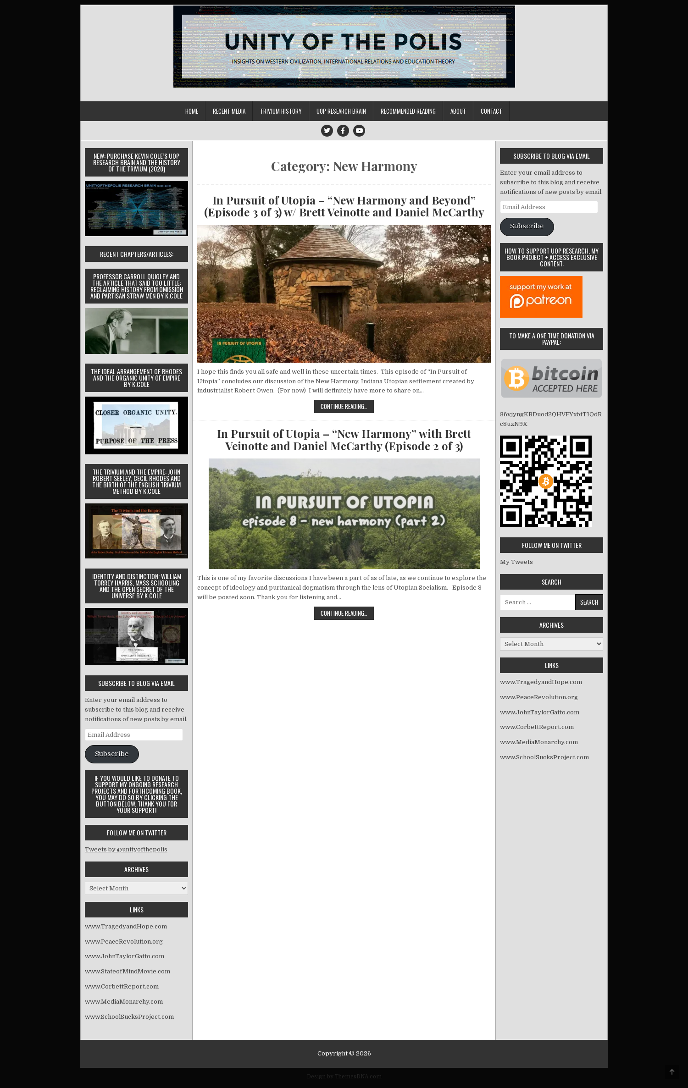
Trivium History (281, 111)
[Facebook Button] (343, 131)
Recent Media (229, 111)
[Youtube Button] (359, 131)
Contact (491, 111)
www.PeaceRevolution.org (124, 941)
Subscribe (111, 754)
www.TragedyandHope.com (126, 926)
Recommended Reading (408, 111)
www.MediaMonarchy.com (124, 1001)
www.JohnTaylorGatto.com (124, 956)
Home (191, 111)
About (458, 111)
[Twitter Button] (327, 131)
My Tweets (516, 561)
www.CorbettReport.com (122, 986)
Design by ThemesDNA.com (344, 1076)
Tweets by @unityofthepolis (126, 849)
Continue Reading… (347, 407)
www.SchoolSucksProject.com (129, 1016)
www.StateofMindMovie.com (127, 971)
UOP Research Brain (341, 111)
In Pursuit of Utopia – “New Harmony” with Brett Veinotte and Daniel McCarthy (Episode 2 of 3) (344, 439)
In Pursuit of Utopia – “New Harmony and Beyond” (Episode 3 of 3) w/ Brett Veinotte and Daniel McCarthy (344, 206)
